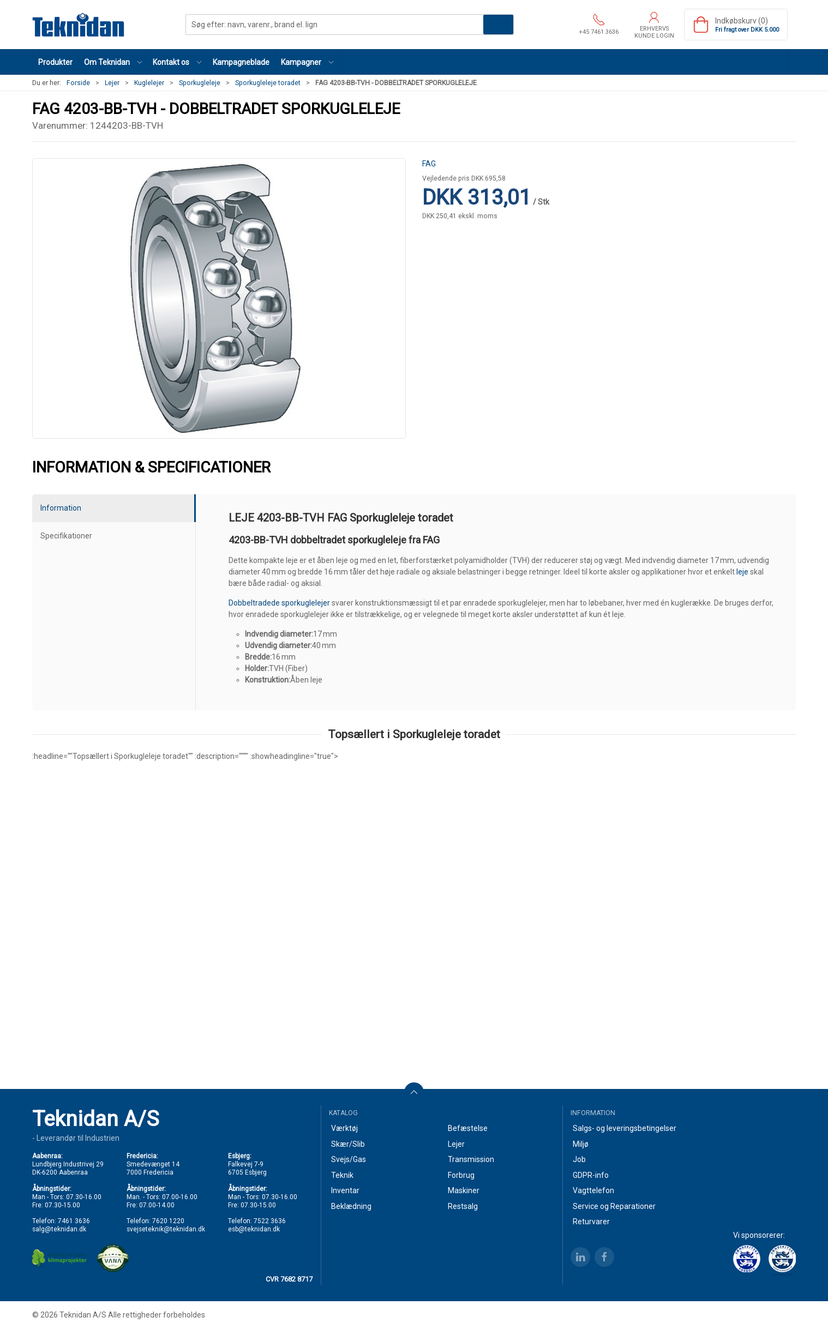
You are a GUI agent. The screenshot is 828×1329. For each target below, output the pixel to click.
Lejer (112, 83)
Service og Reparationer (614, 1206)
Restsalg (463, 1206)
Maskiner (463, 1190)
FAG (429, 163)
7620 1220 (168, 1221)
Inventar (345, 1190)
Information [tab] (60, 508)
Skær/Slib (348, 1144)
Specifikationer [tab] (66, 535)
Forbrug (461, 1175)
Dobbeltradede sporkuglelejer (279, 602)
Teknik (342, 1175)
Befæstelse (468, 1128)
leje (742, 571)
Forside (78, 83)
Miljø (581, 1144)
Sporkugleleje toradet (268, 83)
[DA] (78, 24)
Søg (498, 24)
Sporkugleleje (199, 83)
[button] (113, 62)
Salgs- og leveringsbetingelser (624, 1128)
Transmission (471, 1159)
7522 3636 (270, 1221)
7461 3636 (74, 1221)
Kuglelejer (149, 83)
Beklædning (351, 1206)
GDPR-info (591, 1175)
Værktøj (344, 1128)
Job (579, 1159)
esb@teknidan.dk (254, 1229)
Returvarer (591, 1221)
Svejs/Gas (348, 1159)
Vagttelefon (593, 1190)
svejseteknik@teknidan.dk (166, 1229)
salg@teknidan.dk (59, 1229)
